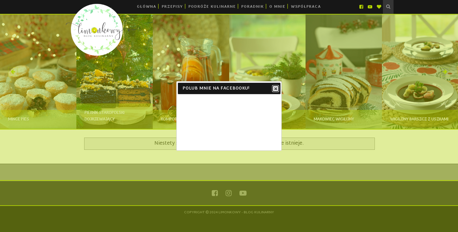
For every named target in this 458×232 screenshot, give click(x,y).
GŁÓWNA (146, 7)
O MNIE (277, 7)
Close (275, 89)
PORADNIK (252, 7)
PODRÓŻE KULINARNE (212, 7)
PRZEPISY (172, 7)
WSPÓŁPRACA (306, 7)
